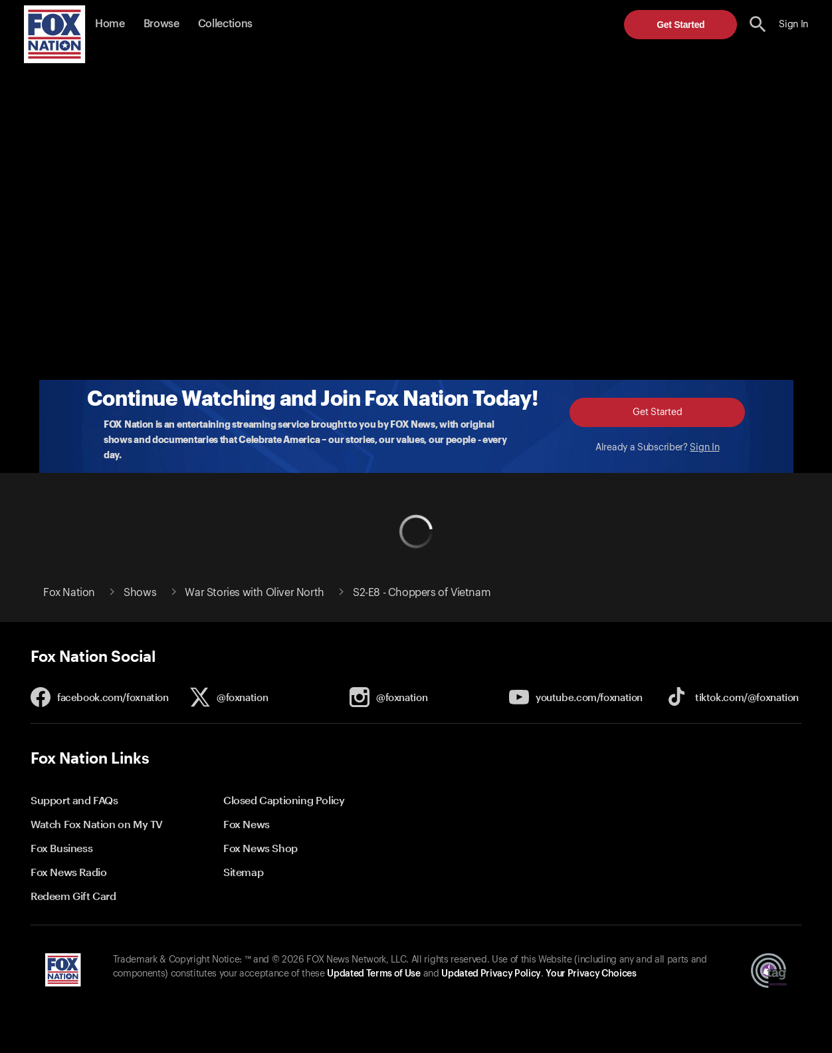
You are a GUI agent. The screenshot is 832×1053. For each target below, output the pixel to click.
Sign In (704, 447)
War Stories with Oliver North (254, 592)
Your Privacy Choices (591, 973)
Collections (225, 24)
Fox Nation (69, 592)
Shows (140, 592)
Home (110, 24)
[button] (758, 24)
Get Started (680, 24)
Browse (161, 24)
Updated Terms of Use (373, 973)
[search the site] (758, 24)
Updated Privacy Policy (491, 973)
